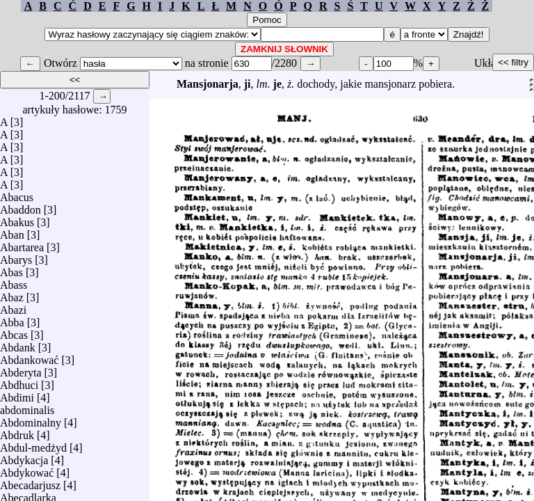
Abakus (17, 219)
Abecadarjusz (30, 482)
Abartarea (22, 244)
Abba (12, 319)
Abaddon (20, 206)
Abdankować (29, 357)
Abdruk (17, 432)
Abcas (14, 331)
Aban (12, 231)
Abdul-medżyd (33, 444)
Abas (11, 269)
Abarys (16, 256)
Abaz (12, 294)
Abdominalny (30, 419)
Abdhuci (19, 382)
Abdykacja (24, 457)
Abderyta (21, 369)
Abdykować (27, 469)
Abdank (17, 344)
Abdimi (17, 394)
